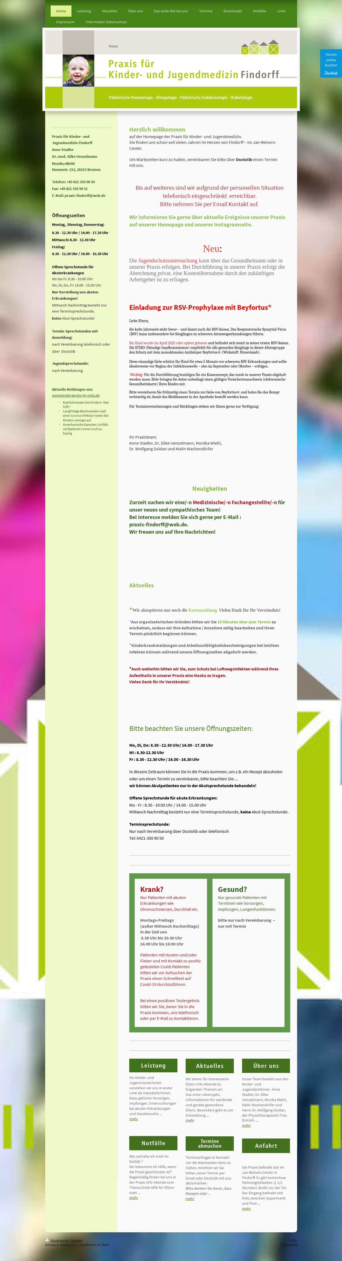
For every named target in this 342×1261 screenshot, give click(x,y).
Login (293, 1240)
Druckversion (57, 1240)
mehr (133, 1118)
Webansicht (289, 1244)
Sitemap (76, 1240)
